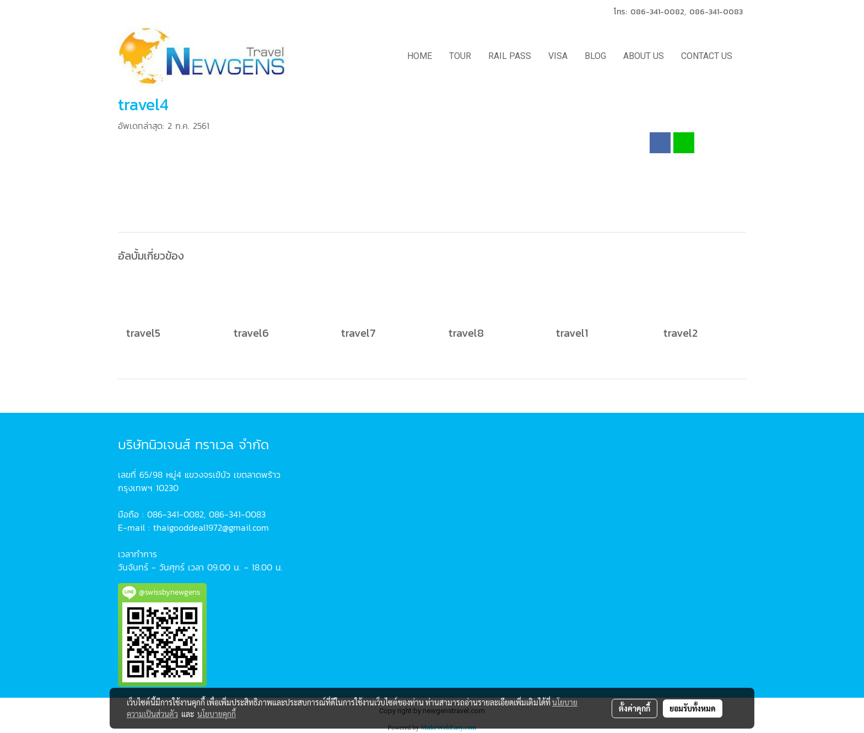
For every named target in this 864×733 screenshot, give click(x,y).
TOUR (460, 56)
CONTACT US (706, 56)
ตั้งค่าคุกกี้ (634, 708)
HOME (419, 56)
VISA (558, 56)
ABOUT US (643, 56)
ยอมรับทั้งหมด (692, 708)
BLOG (595, 56)
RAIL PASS (509, 56)
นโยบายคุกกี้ (216, 714)
